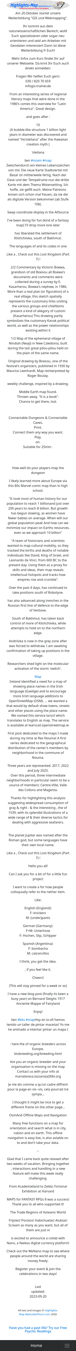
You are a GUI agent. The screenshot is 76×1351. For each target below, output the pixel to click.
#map (47, 160)
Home (36, 1345)
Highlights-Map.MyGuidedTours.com (38, 1312)
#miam (36, 160)
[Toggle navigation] (67, 1346)
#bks (21, 1019)
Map (38, 676)
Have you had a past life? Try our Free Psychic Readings (38, 1330)
